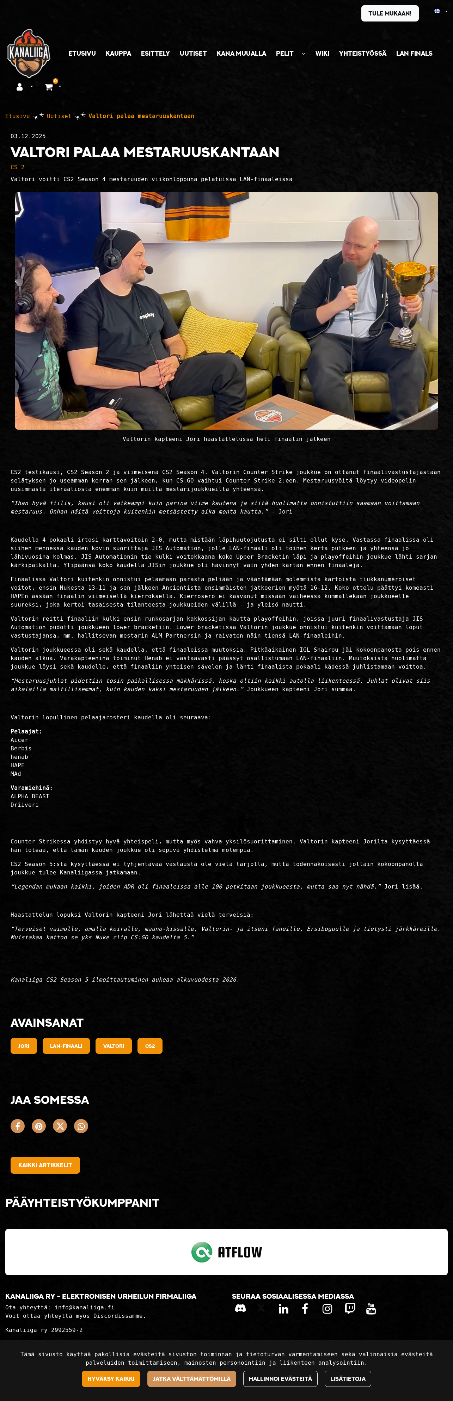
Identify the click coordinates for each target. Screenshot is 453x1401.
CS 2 (18, 167)
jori (23, 1046)
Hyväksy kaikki (111, 1379)
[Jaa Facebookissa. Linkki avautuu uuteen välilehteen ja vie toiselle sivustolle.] (21, 1127)
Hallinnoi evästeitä (280, 1379)
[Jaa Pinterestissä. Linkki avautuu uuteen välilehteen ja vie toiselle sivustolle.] (42, 1127)
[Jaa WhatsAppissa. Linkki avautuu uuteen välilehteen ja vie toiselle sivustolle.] (83, 1127)
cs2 (150, 1046)
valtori (113, 1046)
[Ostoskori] (50, 86)
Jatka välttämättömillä (192, 1379)
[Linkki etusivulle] (28, 53)
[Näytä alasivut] (303, 53)
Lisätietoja (348, 1379)
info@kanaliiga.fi (85, 1307)
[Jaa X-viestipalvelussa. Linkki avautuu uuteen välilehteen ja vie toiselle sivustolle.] (63, 1127)
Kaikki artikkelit (45, 1165)
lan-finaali (66, 1046)
